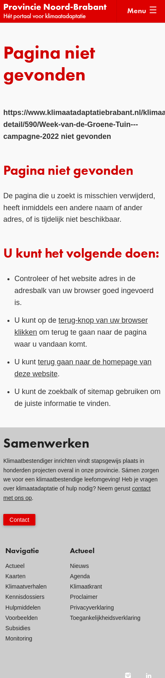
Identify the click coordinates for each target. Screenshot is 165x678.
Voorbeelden (21, 618)
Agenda (80, 576)
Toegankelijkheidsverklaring (105, 618)
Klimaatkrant (86, 586)
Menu (136, 11)
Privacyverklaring (92, 607)
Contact (19, 519)
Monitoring (18, 638)
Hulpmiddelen (23, 607)
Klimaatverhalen (25, 586)
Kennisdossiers (24, 597)
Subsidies (17, 628)
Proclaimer (84, 597)
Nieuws (79, 566)
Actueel (15, 566)
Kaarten (15, 576)
